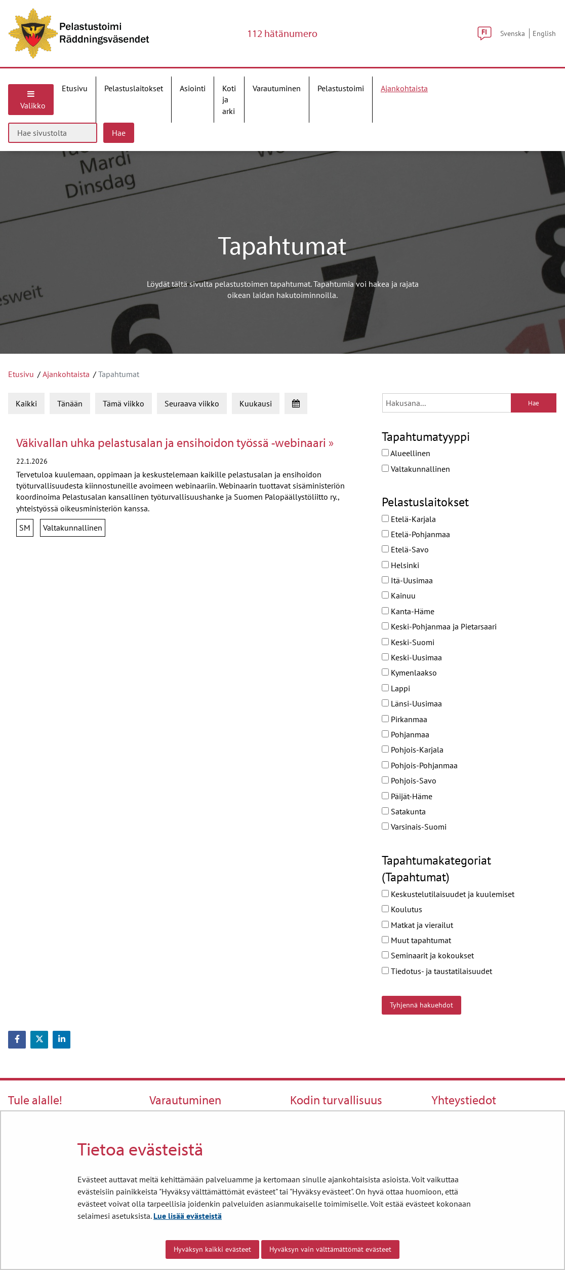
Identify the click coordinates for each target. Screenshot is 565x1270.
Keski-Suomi (408, 642)
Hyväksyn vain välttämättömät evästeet (330, 1249)
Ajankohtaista (66, 374)
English (544, 33)
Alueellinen (406, 453)
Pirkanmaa (404, 719)
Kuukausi (255, 403)
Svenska (512, 33)
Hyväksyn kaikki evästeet (212, 1249)
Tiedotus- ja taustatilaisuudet (437, 971)
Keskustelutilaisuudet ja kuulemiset (448, 894)
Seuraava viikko (192, 403)
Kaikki (26, 403)
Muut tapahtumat (416, 940)
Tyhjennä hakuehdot (421, 1005)
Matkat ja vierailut (417, 925)
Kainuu (399, 595)
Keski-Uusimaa (412, 657)
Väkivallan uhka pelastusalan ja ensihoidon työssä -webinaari (172, 442)
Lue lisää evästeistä (187, 1216)
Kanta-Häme (408, 611)
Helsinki (400, 565)
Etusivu (21, 374)
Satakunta (404, 811)
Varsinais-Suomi (414, 826)
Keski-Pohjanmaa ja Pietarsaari (439, 626)
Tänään (70, 403)
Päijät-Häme (407, 796)
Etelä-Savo (405, 549)
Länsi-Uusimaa (412, 703)
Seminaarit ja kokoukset (428, 955)
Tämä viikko (123, 403)
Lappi (396, 688)
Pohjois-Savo (409, 780)
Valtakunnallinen (416, 469)
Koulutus (402, 909)
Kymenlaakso (409, 672)
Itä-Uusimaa (407, 580)
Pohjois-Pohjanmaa (420, 765)
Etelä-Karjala (409, 519)
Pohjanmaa (405, 734)
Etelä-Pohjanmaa (416, 534)
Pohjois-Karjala (412, 749)
